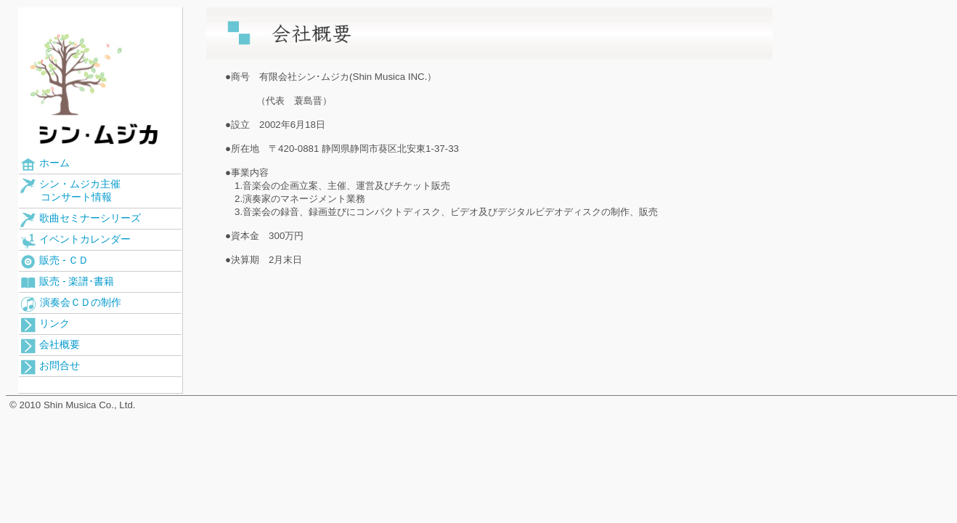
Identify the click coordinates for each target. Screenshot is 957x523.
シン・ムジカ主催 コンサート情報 (70, 190)
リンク (45, 325)
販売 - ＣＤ (54, 261)
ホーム (45, 164)
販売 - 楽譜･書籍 (67, 283)
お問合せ (50, 367)
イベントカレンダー (75, 241)
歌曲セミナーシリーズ (80, 219)
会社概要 (50, 346)
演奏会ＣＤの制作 (70, 304)
